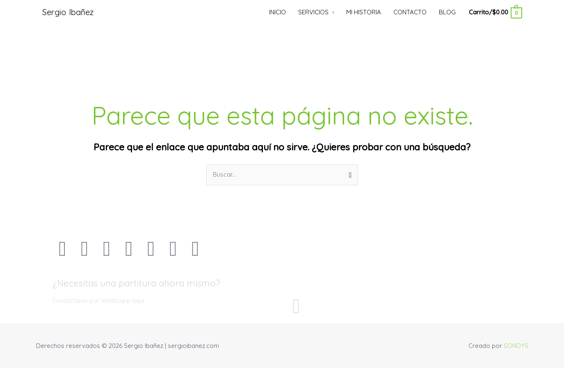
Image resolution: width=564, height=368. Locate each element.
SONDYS (516, 346)
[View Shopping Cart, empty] (495, 12)
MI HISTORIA (363, 12)
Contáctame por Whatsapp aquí (98, 300)
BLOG (447, 12)
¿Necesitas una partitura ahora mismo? (136, 283)
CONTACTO (410, 12)
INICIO (277, 12)
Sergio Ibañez (68, 12)
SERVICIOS (313, 12)
